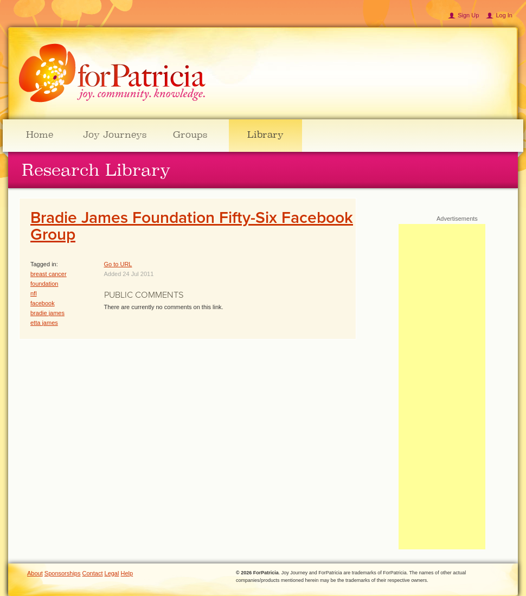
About (35, 573)
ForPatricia (112, 73)
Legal (112, 573)
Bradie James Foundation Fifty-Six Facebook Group (191, 226)
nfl (33, 293)
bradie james (47, 313)
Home (39, 134)
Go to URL (118, 264)
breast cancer (48, 274)
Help (127, 573)
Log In (504, 15)
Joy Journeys (114, 134)
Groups (190, 134)
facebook (42, 303)
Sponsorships (62, 573)
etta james (44, 322)
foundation (44, 283)
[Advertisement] (442, 386)
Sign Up (468, 15)
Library (265, 134)
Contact (92, 573)
